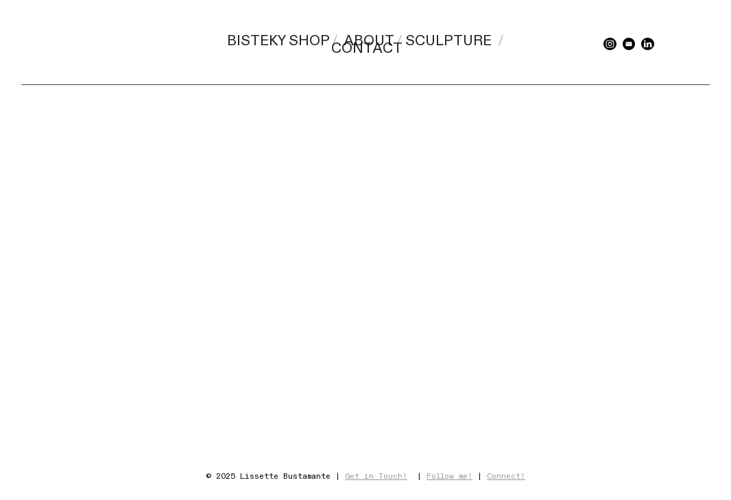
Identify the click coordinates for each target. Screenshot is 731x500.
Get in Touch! (376, 476)
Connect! (506, 476)
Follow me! (449, 476)
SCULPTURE (448, 41)
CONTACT (367, 48)
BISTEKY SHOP (278, 41)
